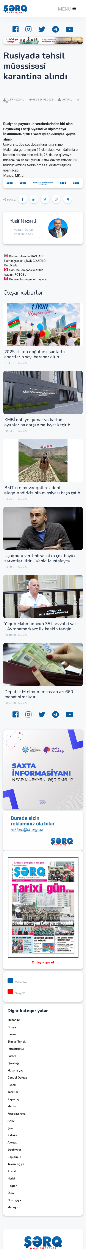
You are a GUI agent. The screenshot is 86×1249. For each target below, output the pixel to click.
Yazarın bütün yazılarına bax (23, 232)
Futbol (12, 1056)
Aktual (12, 1143)
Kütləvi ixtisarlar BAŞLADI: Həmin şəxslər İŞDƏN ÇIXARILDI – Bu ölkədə (26, 260)
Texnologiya (16, 1164)
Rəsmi (12, 1085)
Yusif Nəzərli (23, 221)
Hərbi (11, 1179)
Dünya (12, 1027)
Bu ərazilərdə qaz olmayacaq (26, 279)
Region (12, 1186)
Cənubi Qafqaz (17, 1078)
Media (12, 1106)
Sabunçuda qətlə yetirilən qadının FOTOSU (23, 272)
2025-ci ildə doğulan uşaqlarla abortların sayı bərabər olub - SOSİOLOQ (34, 357)
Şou (10, 1128)
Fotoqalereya (16, 1114)
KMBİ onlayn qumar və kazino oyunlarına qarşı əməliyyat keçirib (37, 422)
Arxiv (11, 1121)
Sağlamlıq (14, 1157)
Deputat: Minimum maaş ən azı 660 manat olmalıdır (38, 694)
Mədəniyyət (15, 1071)
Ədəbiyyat (14, 1150)
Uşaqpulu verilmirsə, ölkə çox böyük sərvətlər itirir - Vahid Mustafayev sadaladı (40, 561)
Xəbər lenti (18, 982)
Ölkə (11, 1193)
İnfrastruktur (16, 1049)
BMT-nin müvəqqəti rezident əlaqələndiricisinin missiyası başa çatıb (42, 490)
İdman (12, 1034)
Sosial (12, 1171)
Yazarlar (13, 1092)
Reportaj (13, 1099)
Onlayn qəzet (43, 962)
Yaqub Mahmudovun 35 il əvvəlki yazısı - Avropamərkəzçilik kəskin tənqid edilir (42, 629)
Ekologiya (14, 1200)
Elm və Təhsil (17, 1042)
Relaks (12, 1135)
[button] (66, 9)
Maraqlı (12, 1207)
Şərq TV (16, 993)
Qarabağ (13, 1063)
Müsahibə (14, 1020)
